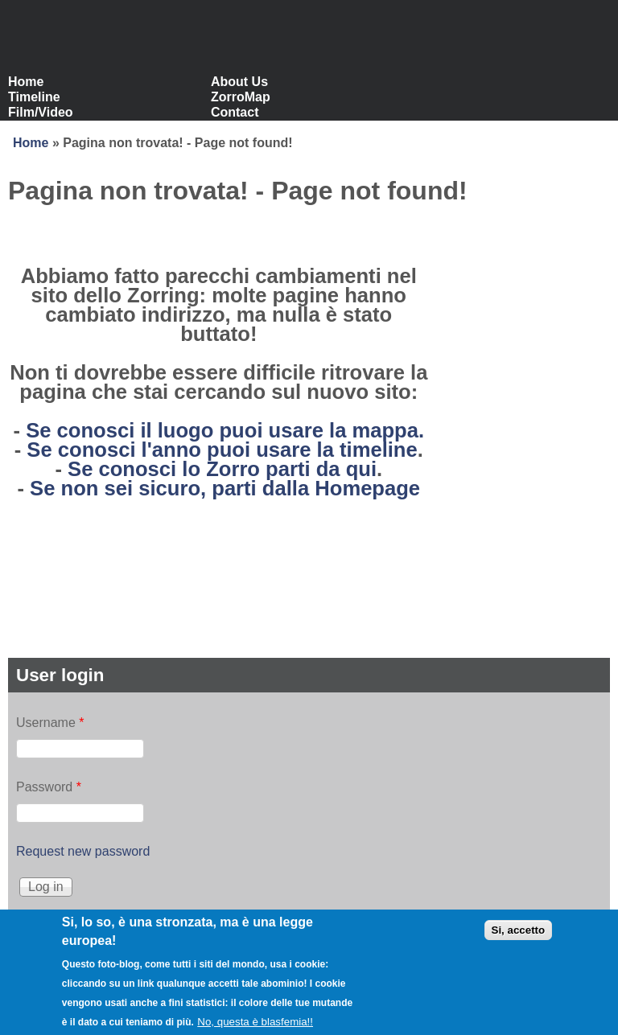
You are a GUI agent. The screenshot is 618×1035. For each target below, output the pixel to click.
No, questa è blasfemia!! (255, 1028)
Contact (235, 112)
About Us (239, 81)
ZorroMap (240, 97)
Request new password (83, 851)
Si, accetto (519, 937)
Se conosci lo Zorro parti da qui (222, 469)
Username (50, 722)
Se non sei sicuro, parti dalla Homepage (225, 488)
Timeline (34, 97)
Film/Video (40, 112)
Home (25, 81)
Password (48, 787)
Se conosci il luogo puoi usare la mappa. (225, 430)
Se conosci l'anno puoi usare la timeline (222, 449)
